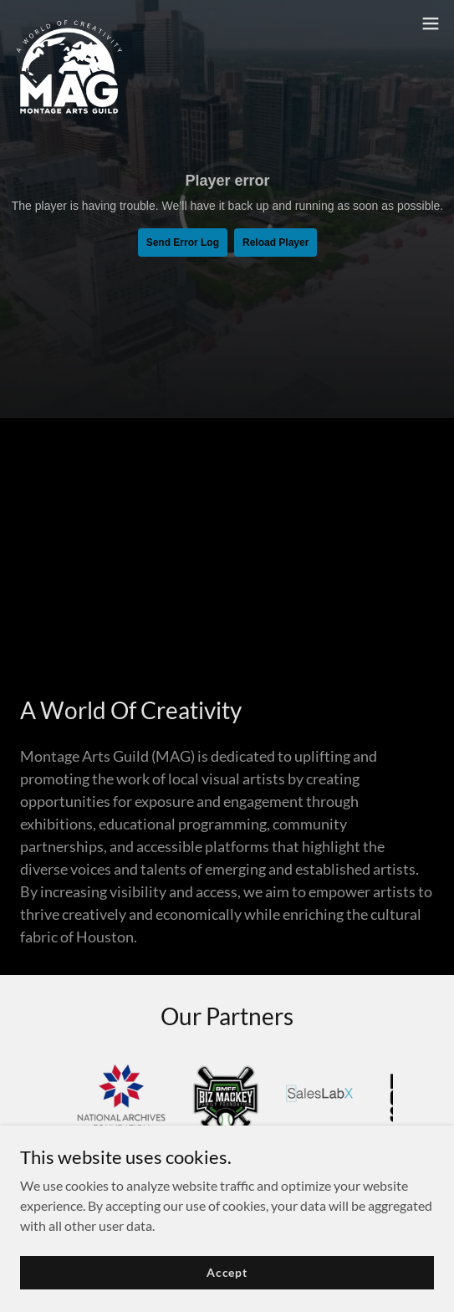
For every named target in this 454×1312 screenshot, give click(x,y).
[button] (430, 23)
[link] (69, 23)
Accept (227, 1272)
